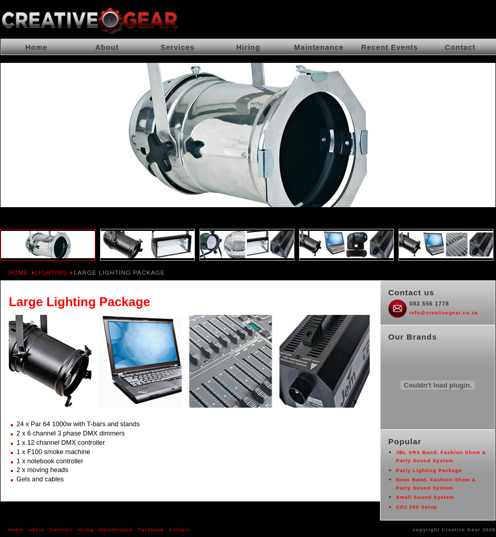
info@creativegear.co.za (443, 312)
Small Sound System (425, 497)
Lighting (51, 273)
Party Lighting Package (429, 470)
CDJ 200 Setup (416, 507)
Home (18, 273)
